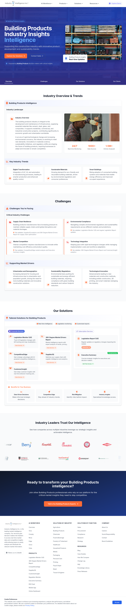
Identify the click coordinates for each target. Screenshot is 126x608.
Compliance (81, 534)
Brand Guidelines (107, 541)
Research (80, 538)
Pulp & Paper (57, 565)
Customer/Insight (34, 574)
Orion (30, 544)
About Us (105, 527)
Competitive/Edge (34, 567)
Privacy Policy (32, 601)
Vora (30, 531)
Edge (30, 541)
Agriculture (56, 527)
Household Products (59, 548)
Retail (55, 569)
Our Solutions (80, 81)
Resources (94, 3)
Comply (31, 534)
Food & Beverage (58, 538)
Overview (9, 81)
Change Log (81, 561)
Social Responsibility (108, 534)
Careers (104, 531)
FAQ (79, 564)
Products (63, 3)
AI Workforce (46, 3)
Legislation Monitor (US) (36, 557)
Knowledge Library (83, 568)
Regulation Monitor (35, 577)
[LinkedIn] (13, 553)
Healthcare (56, 544)
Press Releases (82, 571)
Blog (79, 550)
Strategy (80, 541)
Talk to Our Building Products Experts (63, 504)
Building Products (58, 531)
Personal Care (57, 558)
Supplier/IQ (32, 570)
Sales (79, 527)
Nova (30, 538)
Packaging (56, 555)
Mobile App (32, 587)
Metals (55, 551)
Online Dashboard (34, 591)
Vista (30, 548)
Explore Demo (115, 3)
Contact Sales (37, 56)
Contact (104, 538)
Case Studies (82, 554)
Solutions (78, 3)
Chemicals (56, 534)
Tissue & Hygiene (58, 572)
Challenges (44, 81)
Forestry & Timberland (60, 541)
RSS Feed (32, 584)
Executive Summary (35, 580)
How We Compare (83, 557)
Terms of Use (43, 601)
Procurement (82, 531)
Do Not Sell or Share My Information (61, 601)
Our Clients (116, 81)
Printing (55, 562)
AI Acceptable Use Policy (83, 601)
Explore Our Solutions (16, 56)
